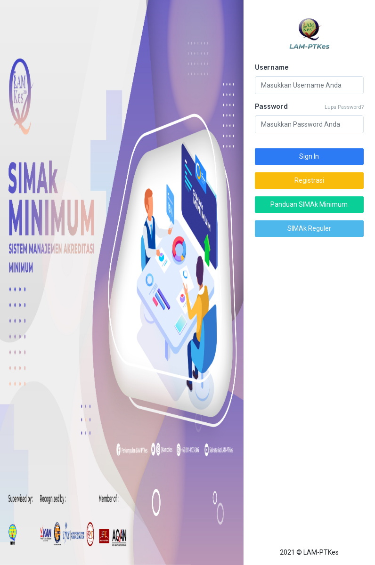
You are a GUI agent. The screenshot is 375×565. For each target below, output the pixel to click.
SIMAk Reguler (309, 228)
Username (271, 68)
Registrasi (309, 180)
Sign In (309, 156)
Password (271, 107)
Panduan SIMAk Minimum (309, 204)
